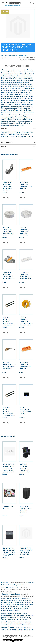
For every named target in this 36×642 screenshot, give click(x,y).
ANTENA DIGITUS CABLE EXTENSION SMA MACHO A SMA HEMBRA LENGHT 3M (9, 323)
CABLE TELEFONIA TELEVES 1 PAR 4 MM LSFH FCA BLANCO (24, 232)
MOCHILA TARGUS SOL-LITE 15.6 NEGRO (25, 509)
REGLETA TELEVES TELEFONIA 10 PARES (26, 185)
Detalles (4, 128)
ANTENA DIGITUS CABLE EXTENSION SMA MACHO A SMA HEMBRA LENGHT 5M (9, 413)
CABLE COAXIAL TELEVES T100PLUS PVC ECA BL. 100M (26, 321)
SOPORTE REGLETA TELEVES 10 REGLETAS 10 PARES (8, 276)
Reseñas (4, 146)
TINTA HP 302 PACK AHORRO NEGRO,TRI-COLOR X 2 (26, 551)
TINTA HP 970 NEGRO (8, 507)
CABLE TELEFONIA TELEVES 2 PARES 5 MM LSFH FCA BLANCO (8, 232)
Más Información (7, 142)
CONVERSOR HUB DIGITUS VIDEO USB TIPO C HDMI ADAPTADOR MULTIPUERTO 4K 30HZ (9, 470)
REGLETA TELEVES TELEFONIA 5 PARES (25, 365)
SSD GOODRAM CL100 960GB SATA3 (25, 410)
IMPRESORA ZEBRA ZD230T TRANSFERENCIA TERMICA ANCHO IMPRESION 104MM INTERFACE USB (9, 556)
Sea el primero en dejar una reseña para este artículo (14, 55)
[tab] (18, 128)
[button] (4, 197)
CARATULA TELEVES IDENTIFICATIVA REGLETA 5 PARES (26, 276)
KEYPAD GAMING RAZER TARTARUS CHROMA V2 (25, 468)
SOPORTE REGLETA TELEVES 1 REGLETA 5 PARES (7, 186)
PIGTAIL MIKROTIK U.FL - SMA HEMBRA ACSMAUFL (9, 365)
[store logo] (13, 3)
